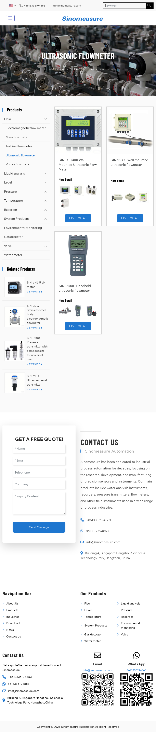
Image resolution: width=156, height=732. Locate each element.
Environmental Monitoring (23, 228)
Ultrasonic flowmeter (21, 155)
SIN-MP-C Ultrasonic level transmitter (37, 380)
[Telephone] (39, 472)
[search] (150, 5)
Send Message (39, 527)
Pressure (10, 191)
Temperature (13, 200)
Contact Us (13, 636)
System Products (16, 219)
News (10, 630)
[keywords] (124, 5)
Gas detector (13, 237)
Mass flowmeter (17, 137)
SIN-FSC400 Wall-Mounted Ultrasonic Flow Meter (78, 164)
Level (8, 182)
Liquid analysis (14, 173)
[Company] (39, 484)
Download (13, 623)
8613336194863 (97, 531)
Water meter (13, 255)
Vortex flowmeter (18, 164)
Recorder (10, 210)
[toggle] (10, 18)
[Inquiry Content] (39, 503)
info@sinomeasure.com (66, 5)
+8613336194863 (34, 5)
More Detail (65, 179)
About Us (12, 603)
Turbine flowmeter (19, 146)
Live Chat (78, 218)
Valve (8, 246)
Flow (7, 119)
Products (12, 610)
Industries (12, 617)
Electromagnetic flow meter (26, 128)
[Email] (39, 460)
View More (33, 291)
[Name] (39, 448)
